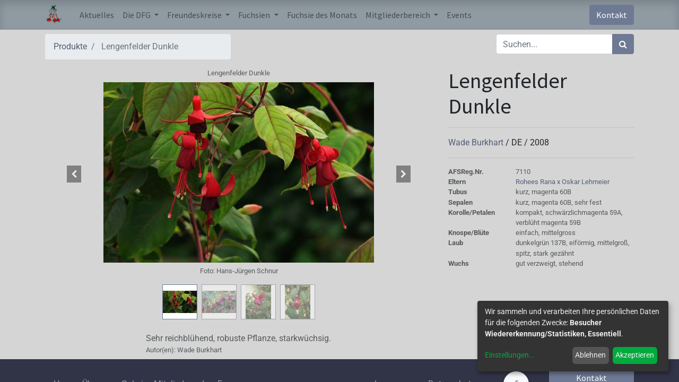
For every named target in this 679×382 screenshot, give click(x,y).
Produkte (70, 46)
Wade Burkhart (477, 142)
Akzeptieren (634, 355)
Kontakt (611, 15)
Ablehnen (590, 355)
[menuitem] (96, 14)
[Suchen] (623, 44)
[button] (74, 174)
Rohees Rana (536, 182)
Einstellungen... (510, 355)
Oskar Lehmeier (586, 182)
